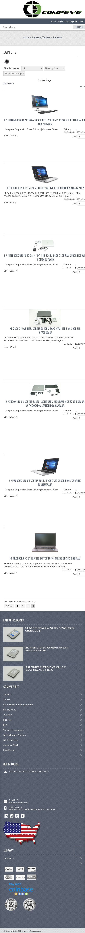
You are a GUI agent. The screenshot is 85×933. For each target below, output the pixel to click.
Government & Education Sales (18, 704)
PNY (5, 724)
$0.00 (80, 21)
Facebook (23, 816)
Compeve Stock (10, 745)
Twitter (17, 816)
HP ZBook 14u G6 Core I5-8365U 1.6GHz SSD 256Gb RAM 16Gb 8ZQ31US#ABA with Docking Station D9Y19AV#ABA (45, 403)
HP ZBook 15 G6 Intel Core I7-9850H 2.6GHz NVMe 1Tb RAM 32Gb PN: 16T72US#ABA (45, 330)
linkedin (6, 816)
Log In (60, 21)
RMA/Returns (9, 750)
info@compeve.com (18, 802)
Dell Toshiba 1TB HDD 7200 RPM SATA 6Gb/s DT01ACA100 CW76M (46, 649)
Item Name (8, 83)
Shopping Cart (70, 21)
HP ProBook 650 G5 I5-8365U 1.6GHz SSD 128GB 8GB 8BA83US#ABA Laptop (45, 188)
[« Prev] (9, 606)
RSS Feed (12, 816)
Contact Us (9, 858)
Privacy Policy (9, 709)
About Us (7, 694)
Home (53, 21)
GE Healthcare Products (14, 735)
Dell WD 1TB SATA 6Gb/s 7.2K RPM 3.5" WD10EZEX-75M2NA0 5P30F (50, 629)
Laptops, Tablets (41, 37)
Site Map (7, 719)
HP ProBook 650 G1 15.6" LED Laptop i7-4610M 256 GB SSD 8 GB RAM (45, 558)
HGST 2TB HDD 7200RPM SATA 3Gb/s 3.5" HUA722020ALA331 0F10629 (45, 668)
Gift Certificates (10, 740)
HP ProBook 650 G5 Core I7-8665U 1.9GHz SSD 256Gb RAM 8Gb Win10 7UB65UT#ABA (45, 482)
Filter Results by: (11, 68)
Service (6, 699)
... (4, 755)
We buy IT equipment (13, 729)
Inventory (7, 714)
